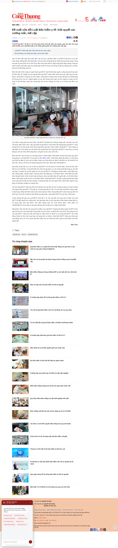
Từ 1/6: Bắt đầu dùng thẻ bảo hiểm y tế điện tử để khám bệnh (51, 322)
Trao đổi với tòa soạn (67, 510)
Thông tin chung (19, 521)
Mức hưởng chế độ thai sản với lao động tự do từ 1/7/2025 (50, 411)
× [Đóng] (30, 503)
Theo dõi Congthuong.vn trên (34, 38)
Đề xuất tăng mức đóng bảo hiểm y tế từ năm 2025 (31, 53)
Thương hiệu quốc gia (18, 21)
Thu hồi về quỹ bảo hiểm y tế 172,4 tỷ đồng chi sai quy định (51, 310)
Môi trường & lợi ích (22, 524)
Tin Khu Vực (79, 20)
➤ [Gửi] (30, 541)
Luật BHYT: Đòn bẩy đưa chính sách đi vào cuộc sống (32, 50)
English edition (73, 1)
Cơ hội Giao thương (62, 21)
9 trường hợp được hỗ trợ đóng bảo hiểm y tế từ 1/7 (48, 297)
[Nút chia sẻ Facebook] (25, 41)
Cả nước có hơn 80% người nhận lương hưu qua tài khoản (50, 424)
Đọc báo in (28, 21)
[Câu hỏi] (15, 542)
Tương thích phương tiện (9, 518)
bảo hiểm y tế (16, 234)
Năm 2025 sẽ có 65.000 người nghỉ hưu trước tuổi (47, 348)
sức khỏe (43, 158)
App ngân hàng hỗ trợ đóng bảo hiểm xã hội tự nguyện (49, 474)
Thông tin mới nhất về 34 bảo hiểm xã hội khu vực (47, 449)
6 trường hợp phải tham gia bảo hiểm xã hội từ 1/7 (47, 335)
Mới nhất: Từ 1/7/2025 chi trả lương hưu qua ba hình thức (50, 487)
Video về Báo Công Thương (54, 510)
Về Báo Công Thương (39, 510)
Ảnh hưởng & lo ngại (8, 521)
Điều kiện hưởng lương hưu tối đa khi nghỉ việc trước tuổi (50, 386)
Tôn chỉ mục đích (78, 510)
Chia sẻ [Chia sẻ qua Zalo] (14, 41)
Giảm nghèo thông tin (39, 21)
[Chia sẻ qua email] (74, 41)
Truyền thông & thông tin (9, 524)
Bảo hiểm (16, 25)
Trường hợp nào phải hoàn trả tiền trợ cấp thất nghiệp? (49, 373)
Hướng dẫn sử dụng (22, 518)
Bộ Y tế (37, 58)
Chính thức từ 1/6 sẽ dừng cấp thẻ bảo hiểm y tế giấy (48, 436)
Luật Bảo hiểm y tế (32, 234)
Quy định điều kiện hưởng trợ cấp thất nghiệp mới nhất (49, 398)
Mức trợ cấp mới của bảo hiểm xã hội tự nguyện (47, 285)
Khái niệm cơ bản (8, 515)
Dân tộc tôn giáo (51, 21)
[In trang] (77, 41)
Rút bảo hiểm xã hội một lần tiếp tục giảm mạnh (47, 360)
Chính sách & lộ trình (19, 515)
